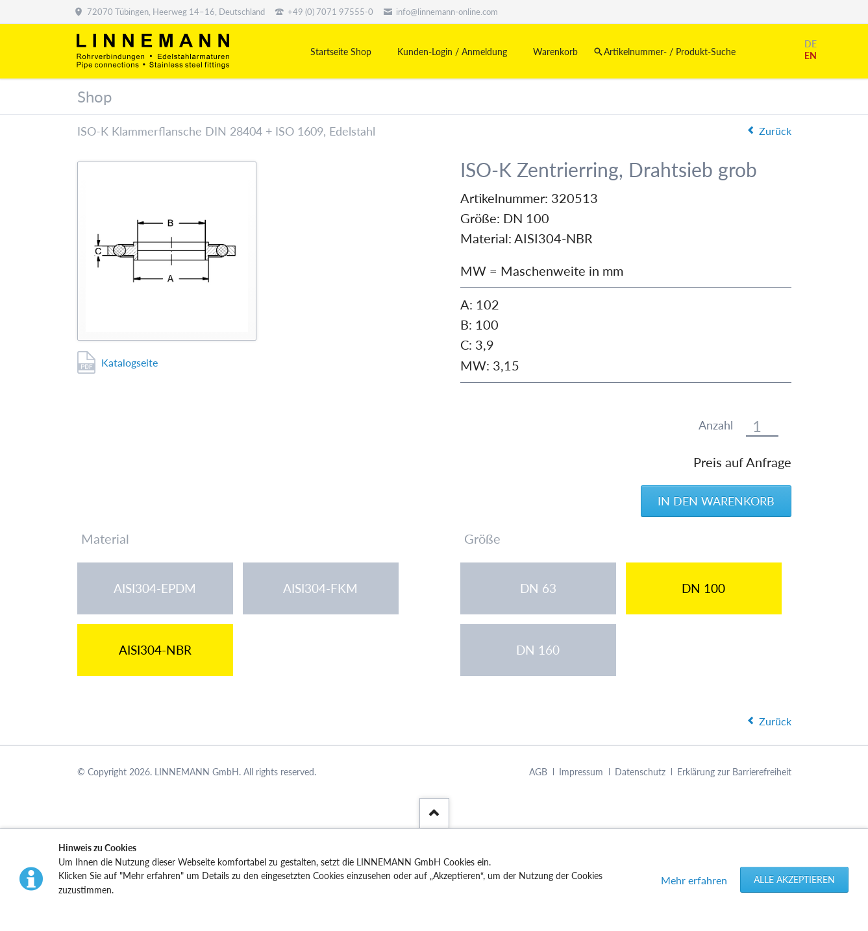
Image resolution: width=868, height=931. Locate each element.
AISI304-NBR (155, 649)
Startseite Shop (340, 51)
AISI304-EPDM (155, 588)
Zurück (775, 131)
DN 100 (703, 588)
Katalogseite (129, 362)
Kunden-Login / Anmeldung (452, 51)
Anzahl (716, 425)
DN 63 (538, 588)
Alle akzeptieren (794, 879)
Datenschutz (640, 771)
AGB (538, 771)
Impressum (581, 771)
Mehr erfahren (694, 880)
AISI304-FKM (320, 588)
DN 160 (538, 649)
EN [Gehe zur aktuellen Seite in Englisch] (810, 55)
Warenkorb (555, 51)
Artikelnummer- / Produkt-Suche (670, 51)
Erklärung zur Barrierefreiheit (734, 771)
